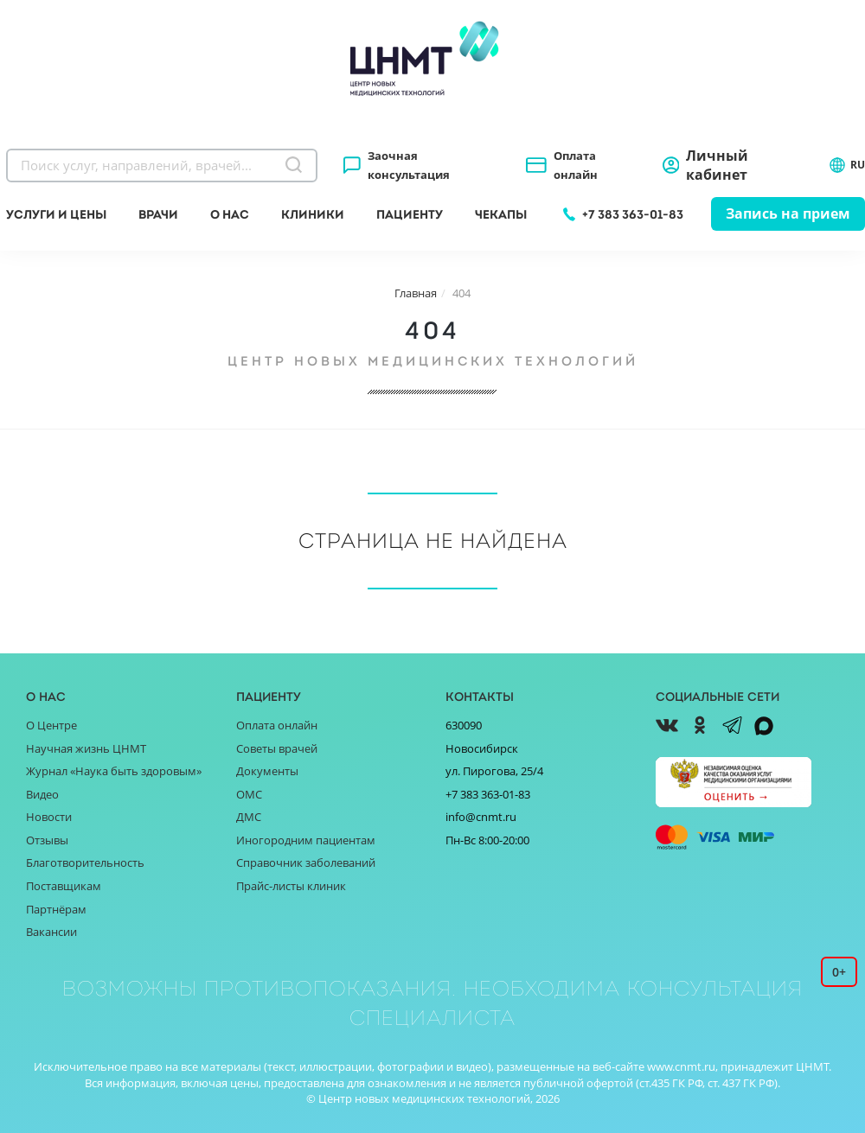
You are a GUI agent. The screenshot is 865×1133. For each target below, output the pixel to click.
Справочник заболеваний (305, 862)
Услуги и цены (56, 214)
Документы (267, 771)
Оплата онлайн (576, 165)
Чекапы (501, 214)
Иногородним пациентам (305, 840)
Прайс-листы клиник (291, 886)
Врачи (158, 214)
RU (847, 165)
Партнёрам (56, 909)
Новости (49, 816)
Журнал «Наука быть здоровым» (114, 771)
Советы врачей (276, 748)
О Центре (51, 725)
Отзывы (47, 840)
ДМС (248, 816)
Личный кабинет (717, 165)
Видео (42, 794)
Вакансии (51, 931)
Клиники (312, 214)
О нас (229, 214)
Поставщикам (63, 886)
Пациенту (409, 214)
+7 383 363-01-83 (632, 214)
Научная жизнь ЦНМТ (86, 748)
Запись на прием (788, 213)
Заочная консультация (409, 165)
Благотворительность (85, 862)
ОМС (249, 794)
